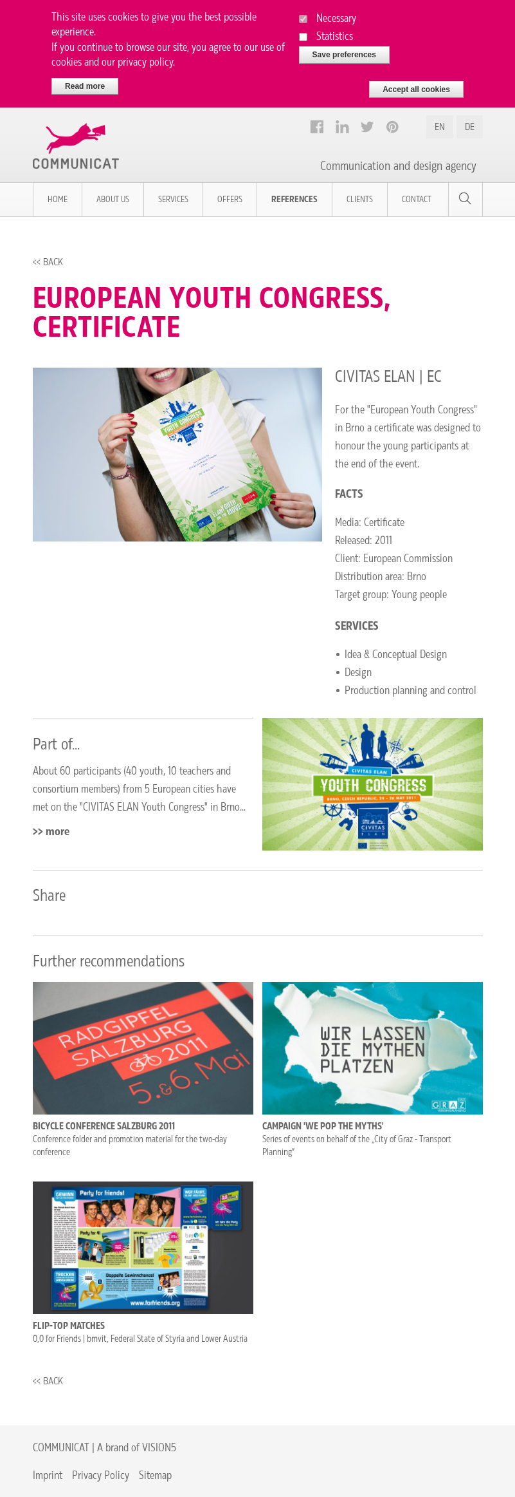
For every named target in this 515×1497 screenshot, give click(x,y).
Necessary (336, 12)
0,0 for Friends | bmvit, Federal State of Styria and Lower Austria (140, 1338)
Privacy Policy (100, 1475)
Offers (229, 199)
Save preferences (344, 48)
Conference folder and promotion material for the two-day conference (130, 1145)
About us (112, 199)
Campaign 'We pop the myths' (323, 1126)
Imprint (47, 1475)
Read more (85, 80)
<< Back (48, 262)
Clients (360, 199)
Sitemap (155, 1475)
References (294, 199)
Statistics (334, 30)
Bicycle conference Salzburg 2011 (104, 1126)
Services (173, 199)
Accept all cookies (416, 83)
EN (440, 126)
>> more (51, 831)
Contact (416, 199)
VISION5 (159, 1447)
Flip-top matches (69, 1326)
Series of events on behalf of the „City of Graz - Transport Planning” (356, 1145)
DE (469, 126)
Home (58, 199)
